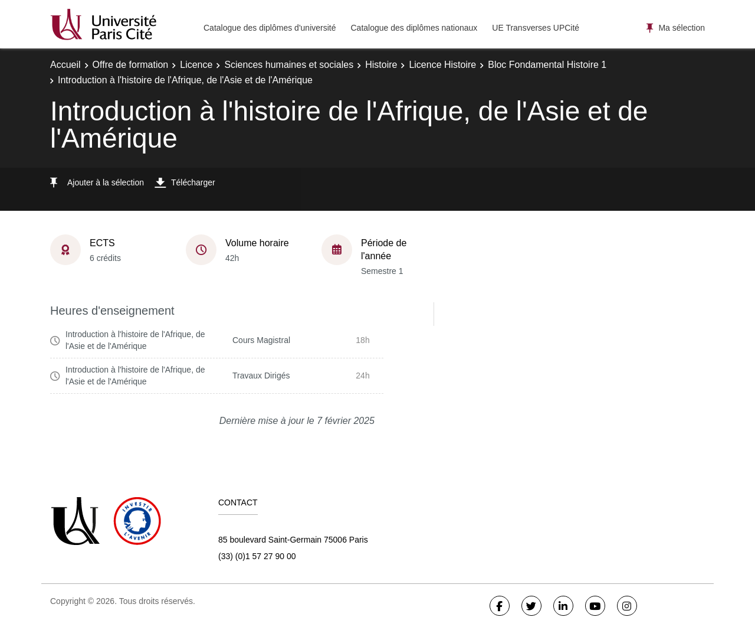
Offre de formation (131, 65)
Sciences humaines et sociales (288, 65)
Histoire (381, 65)
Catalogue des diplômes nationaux (413, 27)
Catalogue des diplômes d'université (269, 27)
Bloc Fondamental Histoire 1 (547, 65)
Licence (196, 65)
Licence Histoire (442, 65)
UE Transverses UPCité (535, 27)
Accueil (65, 65)
